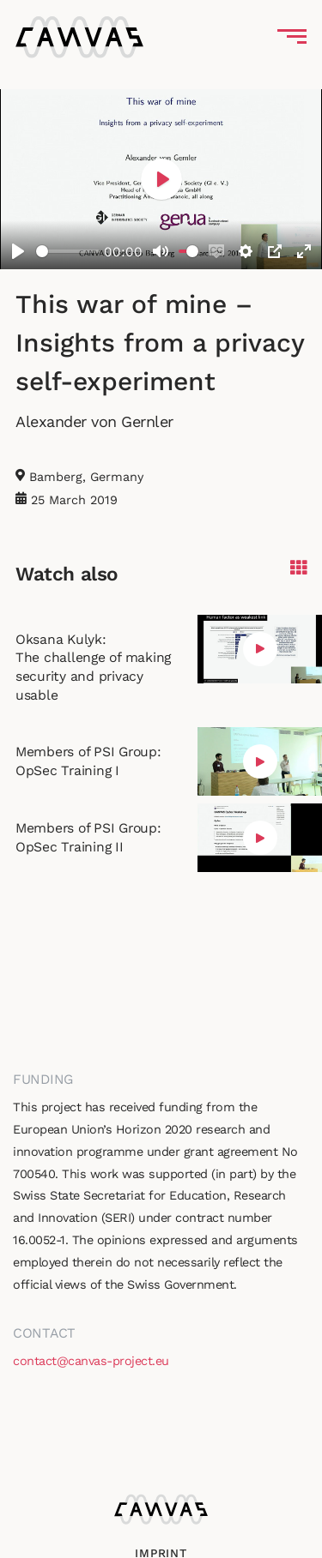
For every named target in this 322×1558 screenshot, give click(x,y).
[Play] (18, 251)
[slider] (68, 251)
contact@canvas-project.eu (91, 1361)
